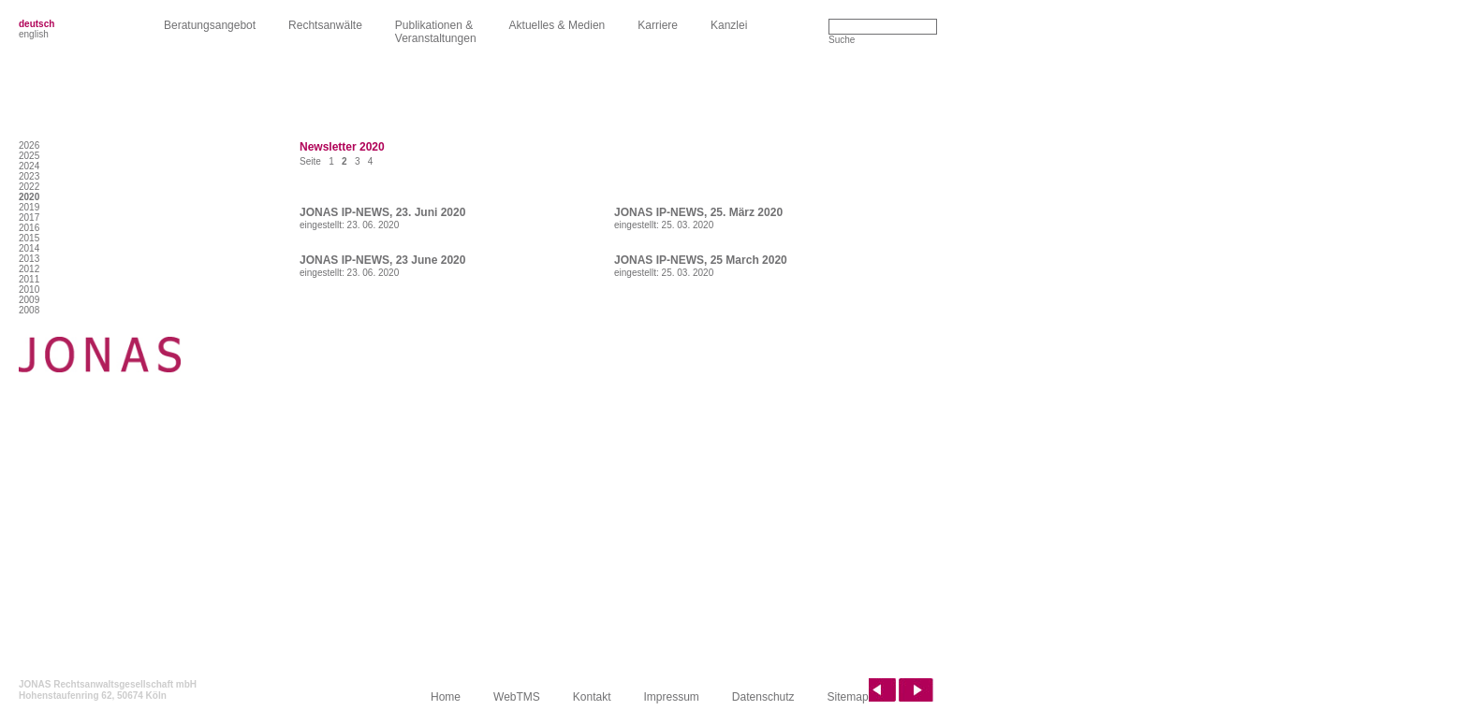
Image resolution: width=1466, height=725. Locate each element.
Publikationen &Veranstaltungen (435, 32)
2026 (29, 145)
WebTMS (516, 696)
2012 (29, 269)
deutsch (36, 24)
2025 (29, 156)
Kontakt (592, 696)
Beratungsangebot (210, 25)
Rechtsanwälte (325, 25)
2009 (29, 300)
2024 (29, 166)
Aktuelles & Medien (557, 25)
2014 (29, 248)
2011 (29, 279)
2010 (29, 289)
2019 (29, 207)
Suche (841, 40)
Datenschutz (763, 696)
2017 (29, 217)
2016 (29, 228)
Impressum (671, 696)
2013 (29, 259)
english (34, 34)
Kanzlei (729, 25)
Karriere (658, 25)
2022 (29, 186)
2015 (29, 238)
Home (446, 696)
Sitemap (848, 696)
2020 (29, 197)
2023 (29, 176)
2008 (29, 310)
